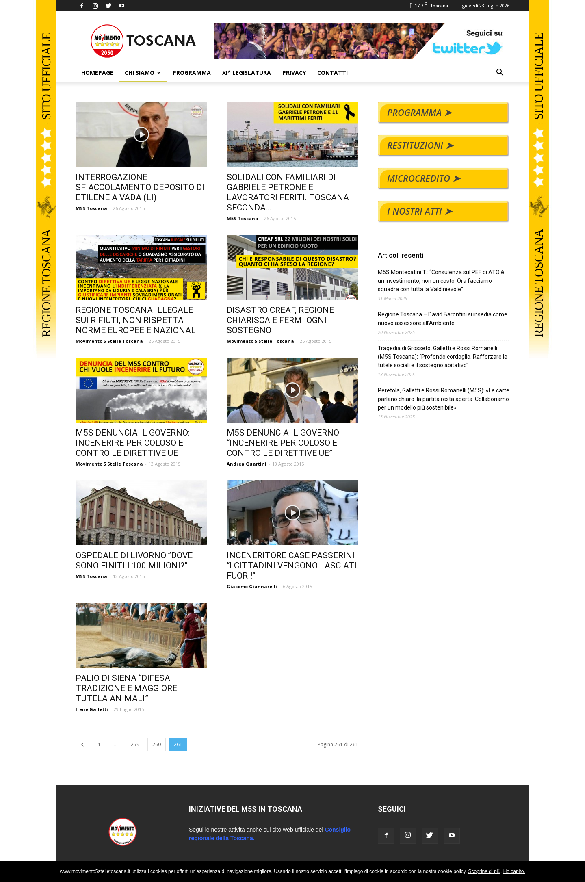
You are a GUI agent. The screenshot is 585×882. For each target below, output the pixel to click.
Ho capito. (514, 871)
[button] (499, 73)
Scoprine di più (484, 871)
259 (135, 744)
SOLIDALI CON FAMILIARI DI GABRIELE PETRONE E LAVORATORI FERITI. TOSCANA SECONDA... (288, 192)
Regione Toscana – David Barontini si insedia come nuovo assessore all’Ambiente (442, 318)
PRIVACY (294, 72)
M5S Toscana (91, 208)
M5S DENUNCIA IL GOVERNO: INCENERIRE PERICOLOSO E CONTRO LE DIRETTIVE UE (133, 443)
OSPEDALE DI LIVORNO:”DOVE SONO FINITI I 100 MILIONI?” (134, 560)
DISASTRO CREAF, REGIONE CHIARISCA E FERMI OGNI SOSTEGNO (280, 320)
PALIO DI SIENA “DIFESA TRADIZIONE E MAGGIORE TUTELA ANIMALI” (126, 688)
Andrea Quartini (246, 464)
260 (156, 744)
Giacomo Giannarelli (252, 586)
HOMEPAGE (97, 72)
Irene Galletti (92, 709)
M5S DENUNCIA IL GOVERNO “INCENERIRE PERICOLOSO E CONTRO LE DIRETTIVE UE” (283, 443)
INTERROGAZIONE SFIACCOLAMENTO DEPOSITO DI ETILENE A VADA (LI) (140, 187)
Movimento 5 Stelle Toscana (109, 341)
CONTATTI (332, 72)
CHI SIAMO (143, 72)
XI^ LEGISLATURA (246, 72)
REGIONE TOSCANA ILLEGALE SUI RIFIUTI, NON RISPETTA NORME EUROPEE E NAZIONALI (137, 320)
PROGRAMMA (192, 72)
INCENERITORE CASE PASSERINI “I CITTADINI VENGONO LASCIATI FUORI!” (292, 565)
